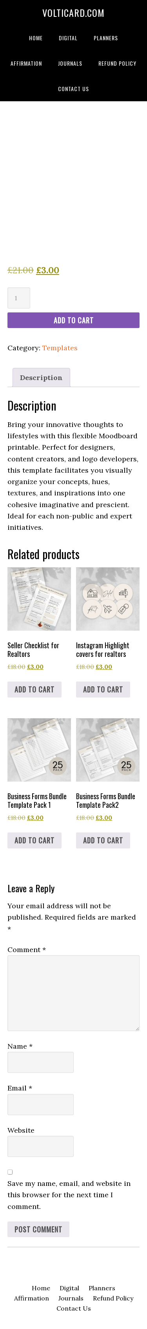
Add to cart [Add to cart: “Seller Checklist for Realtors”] (34, 689)
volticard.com (73, 12)
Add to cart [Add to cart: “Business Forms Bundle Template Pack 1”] (34, 840)
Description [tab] (41, 377)
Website (20, 1130)
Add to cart (74, 320)
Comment (26, 949)
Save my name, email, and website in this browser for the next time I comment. (69, 1195)
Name (20, 1046)
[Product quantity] (18, 297)
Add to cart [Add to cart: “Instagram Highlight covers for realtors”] (103, 689)
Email (19, 1087)
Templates (60, 347)
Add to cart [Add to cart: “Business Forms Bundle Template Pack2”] (103, 840)
